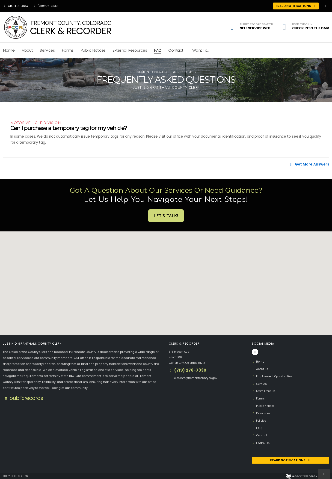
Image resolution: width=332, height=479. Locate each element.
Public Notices (93, 50)
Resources (262, 413)
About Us (260, 369)
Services (47, 50)
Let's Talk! (166, 215)
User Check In (302, 24)
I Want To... (199, 50)
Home (259, 362)
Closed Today (15, 6)
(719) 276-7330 (45, 6)
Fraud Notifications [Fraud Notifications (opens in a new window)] (296, 6)
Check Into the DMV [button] (310, 28)
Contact (175, 50)
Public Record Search (256, 24)
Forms (68, 50)
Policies (260, 421)
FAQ (157, 50)
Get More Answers (309, 164)
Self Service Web (255, 28)
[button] (284, 27)
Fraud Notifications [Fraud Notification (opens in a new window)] (290, 460)
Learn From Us (264, 391)
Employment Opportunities (274, 376)
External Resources (130, 50)
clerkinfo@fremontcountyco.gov (198, 378)
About (27, 50)
